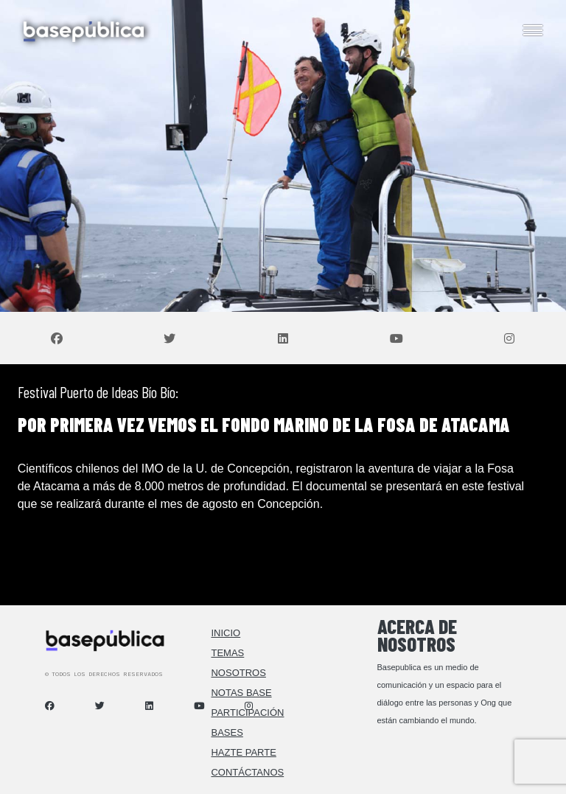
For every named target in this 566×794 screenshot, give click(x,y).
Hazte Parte (243, 752)
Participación (247, 712)
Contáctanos (247, 772)
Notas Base (241, 693)
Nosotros (238, 673)
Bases (226, 732)
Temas (227, 653)
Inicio (225, 633)
